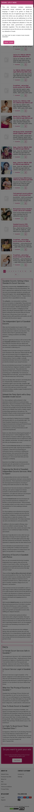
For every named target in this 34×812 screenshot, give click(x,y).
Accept (11, 42)
